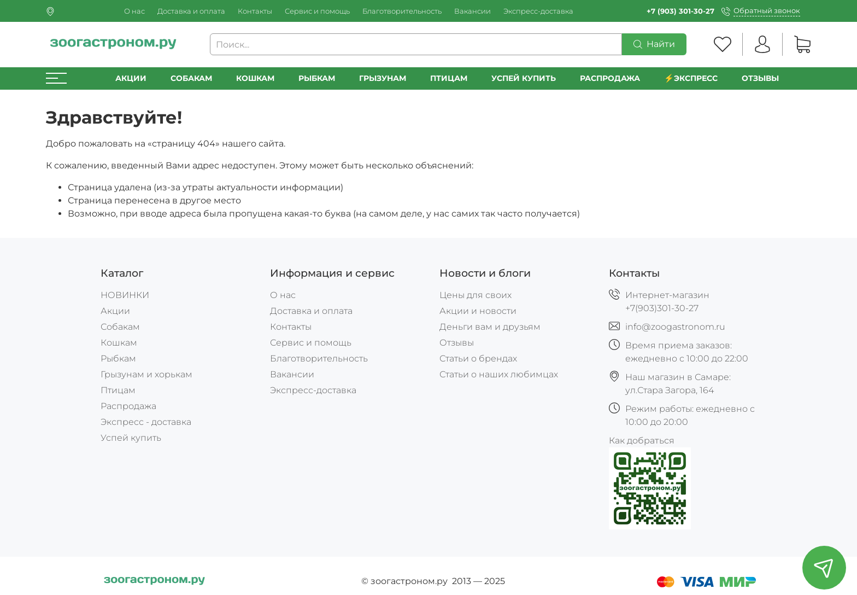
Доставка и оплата (191, 11)
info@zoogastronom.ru (675, 327)
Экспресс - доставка (146, 422)
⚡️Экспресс (691, 78)
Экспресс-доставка (538, 11)
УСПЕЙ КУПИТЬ (523, 78)
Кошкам (255, 78)
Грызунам (382, 78)
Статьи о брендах (478, 358)
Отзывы (760, 78)
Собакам (191, 78)
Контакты (255, 11)
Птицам (448, 78)
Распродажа (128, 406)
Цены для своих (475, 295)
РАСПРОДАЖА (610, 78)
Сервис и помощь (317, 11)
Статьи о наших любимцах (498, 374)
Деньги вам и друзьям (490, 327)
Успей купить (131, 438)
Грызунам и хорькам (146, 374)
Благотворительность (402, 11)
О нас (134, 11)
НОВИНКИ (125, 295)
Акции (130, 78)
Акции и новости (477, 311)
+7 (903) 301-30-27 (680, 11)
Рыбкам (316, 78)
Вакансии (472, 11)
